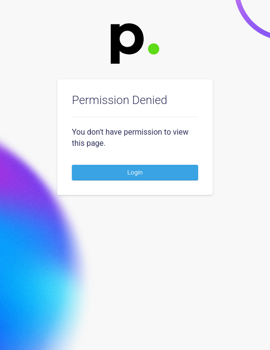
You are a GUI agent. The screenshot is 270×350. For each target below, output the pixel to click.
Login (135, 172)
